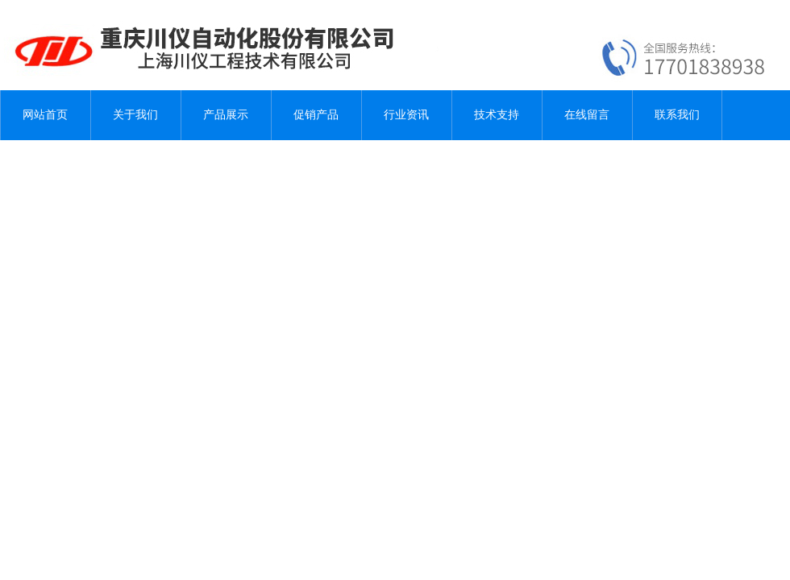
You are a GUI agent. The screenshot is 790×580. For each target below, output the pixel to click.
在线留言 (586, 115)
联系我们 (677, 115)
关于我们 (135, 115)
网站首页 (45, 115)
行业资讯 (406, 115)
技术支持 (496, 115)
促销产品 (316, 115)
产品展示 (225, 115)
